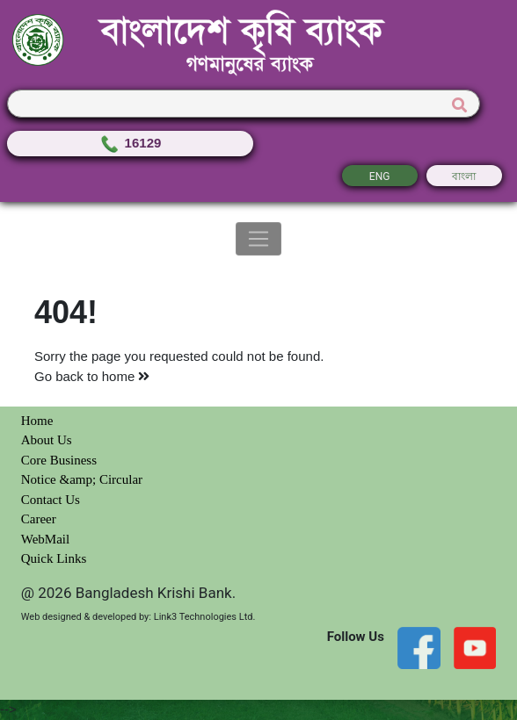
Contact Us (50, 500)
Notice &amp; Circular (81, 479)
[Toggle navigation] (259, 239)
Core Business (59, 460)
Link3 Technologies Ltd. (205, 617)
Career (38, 519)
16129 (129, 142)
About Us (46, 440)
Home (37, 421)
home (126, 376)
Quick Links (54, 558)
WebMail (45, 539)
